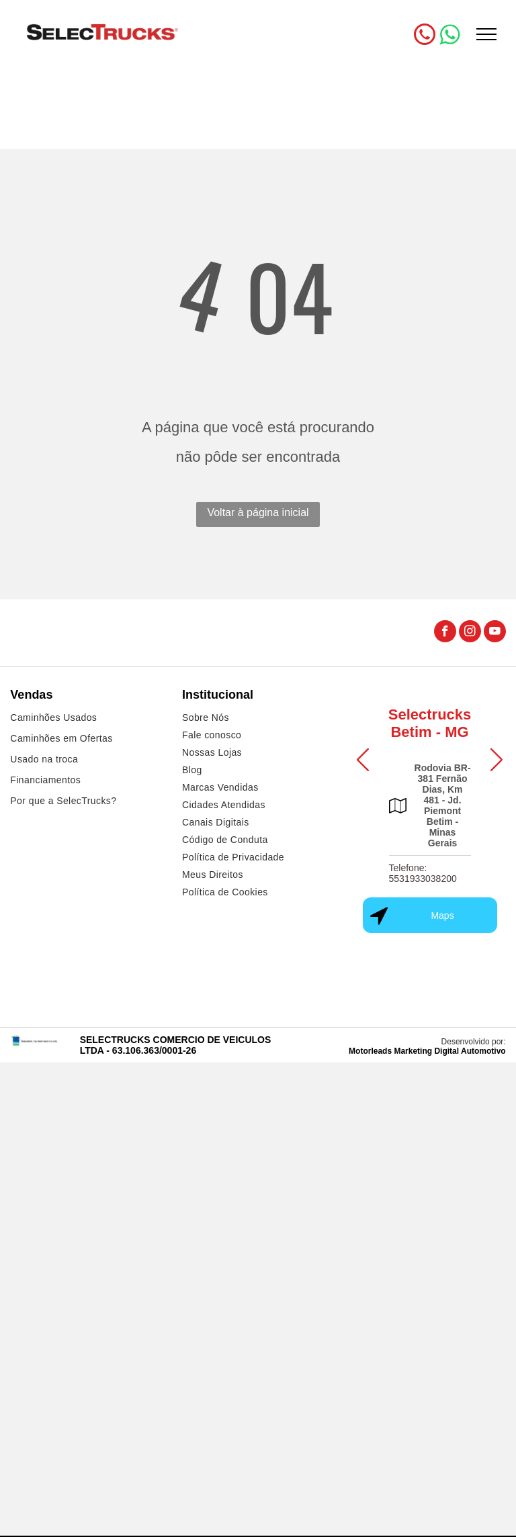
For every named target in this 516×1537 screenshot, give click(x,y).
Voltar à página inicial (257, 512)
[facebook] (445, 633)
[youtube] (495, 633)
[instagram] (470, 633)
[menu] (486, 34)
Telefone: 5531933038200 (423, 873)
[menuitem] (86, 719)
